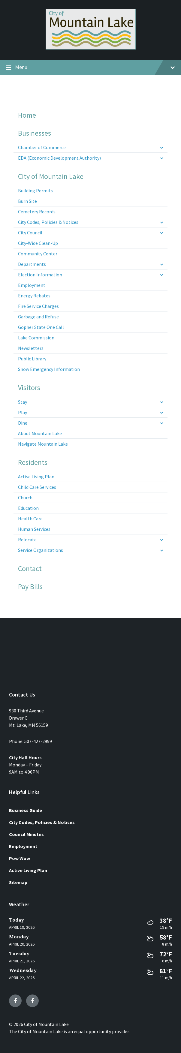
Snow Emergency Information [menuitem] (49, 369)
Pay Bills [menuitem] (30, 586)
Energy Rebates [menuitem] (34, 296)
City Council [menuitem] (30, 233)
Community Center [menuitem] (37, 254)
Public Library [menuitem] (32, 359)
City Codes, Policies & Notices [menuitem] (48, 222)
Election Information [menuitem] (40, 275)
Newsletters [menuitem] (31, 348)
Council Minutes (26, 834)
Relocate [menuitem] (27, 540)
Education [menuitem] (28, 508)
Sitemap (18, 882)
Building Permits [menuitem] (35, 191)
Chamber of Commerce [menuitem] (42, 147)
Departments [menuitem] (32, 264)
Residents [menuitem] (32, 462)
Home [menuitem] (27, 115)
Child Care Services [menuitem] (37, 487)
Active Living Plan (28, 870)
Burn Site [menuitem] (27, 201)
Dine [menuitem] (22, 423)
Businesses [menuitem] (34, 133)
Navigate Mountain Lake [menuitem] (43, 444)
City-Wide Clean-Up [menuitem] (38, 243)
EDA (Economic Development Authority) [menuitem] (59, 158)
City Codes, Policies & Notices (42, 822)
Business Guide (25, 810)
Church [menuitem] (25, 498)
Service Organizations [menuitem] (40, 550)
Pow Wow (19, 858)
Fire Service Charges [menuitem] (38, 306)
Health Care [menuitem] (30, 519)
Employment (23, 846)
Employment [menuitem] (31, 285)
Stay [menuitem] (22, 402)
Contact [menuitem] (30, 568)
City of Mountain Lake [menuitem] (50, 176)
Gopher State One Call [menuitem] (41, 327)
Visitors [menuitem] (29, 387)
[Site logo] (91, 48)
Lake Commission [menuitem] (36, 338)
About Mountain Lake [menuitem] (40, 433)
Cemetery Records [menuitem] (37, 212)
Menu (90, 67)
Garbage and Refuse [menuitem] (38, 317)
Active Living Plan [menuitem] (36, 477)
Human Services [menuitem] (34, 529)
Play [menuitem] (22, 412)
